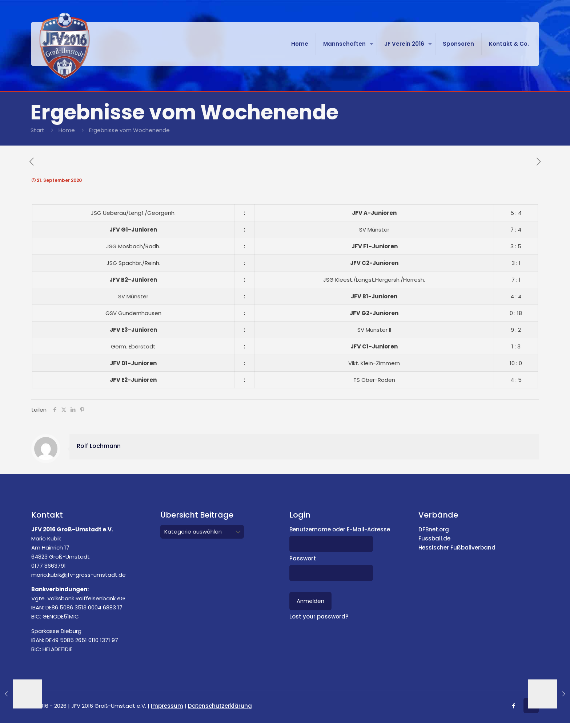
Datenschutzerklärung (220, 706)
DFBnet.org (433, 529)
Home (67, 130)
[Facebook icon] (513, 706)
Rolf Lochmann (99, 446)
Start (37, 130)
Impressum (167, 706)
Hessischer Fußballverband (456, 547)
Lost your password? (318, 616)
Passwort (302, 558)
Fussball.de (434, 538)
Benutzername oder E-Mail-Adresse (339, 529)
